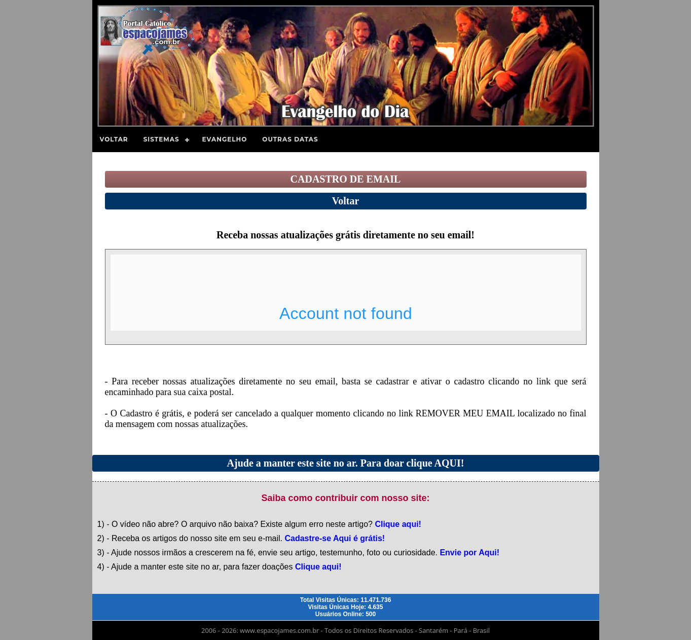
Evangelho (224, 139)
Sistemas (161, 139)
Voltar (114, 139)
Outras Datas (290, 139)
